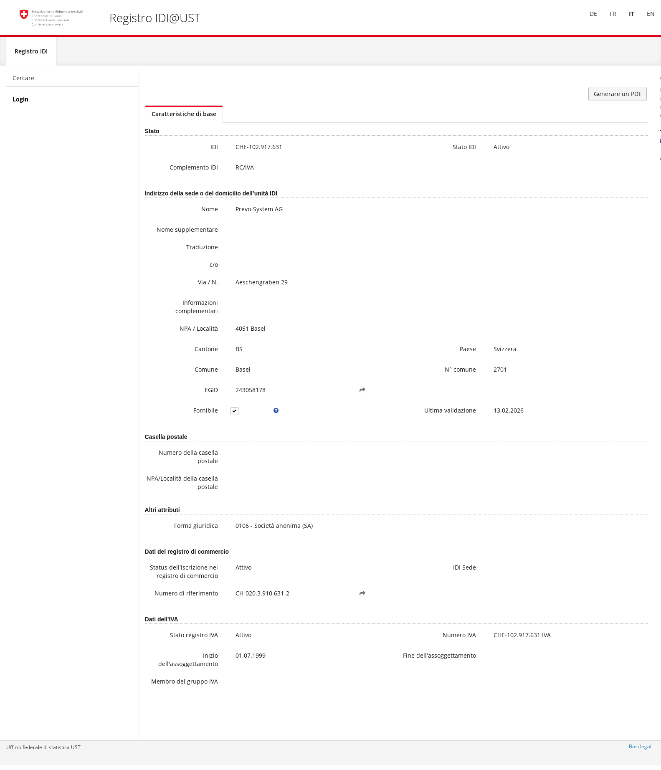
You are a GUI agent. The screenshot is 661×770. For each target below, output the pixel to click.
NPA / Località (179, 340)
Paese (388, 361)
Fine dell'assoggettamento (373, 694)
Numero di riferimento (182, 626)
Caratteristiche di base (184, 118)
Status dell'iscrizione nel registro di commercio (173, 591)
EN (644, 20)
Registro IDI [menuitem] (31, 55)
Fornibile (186, 422)
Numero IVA (380, 669)
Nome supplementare (176, 237)
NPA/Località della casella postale (173, 494)
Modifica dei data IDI (587, 207)
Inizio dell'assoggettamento (175, 694)
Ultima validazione (371, 422)
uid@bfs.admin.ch (574, 144)
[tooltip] (246, 422)
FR (606, 20)
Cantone (186, 361)
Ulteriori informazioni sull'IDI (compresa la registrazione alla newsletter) (601, 182)
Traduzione (182, 259)
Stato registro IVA (174, 669)
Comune (186, 381)
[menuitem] (587, 20)
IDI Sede (385, 579)
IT (625, 20)
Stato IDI (385, 151)
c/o (194, 277)
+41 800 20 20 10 (576, 136)
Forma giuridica (176, 538)
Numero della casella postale (177, 469)
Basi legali (641, 750)
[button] (313, 402)
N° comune (381, 381)
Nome (190, 213)
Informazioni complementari (177, 319)
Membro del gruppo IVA (181, 720)
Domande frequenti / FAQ (594, 199)
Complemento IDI (174, 171)
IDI (194, 151)
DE (587, 20)
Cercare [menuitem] (23, 82)
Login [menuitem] (20, 103)
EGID (191, 402)
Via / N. (188, 294)
